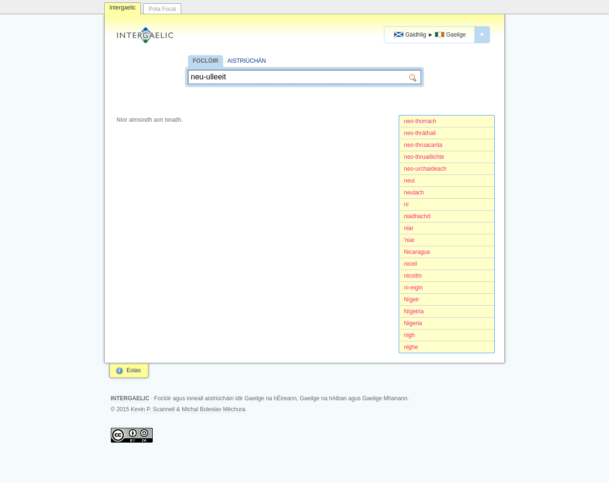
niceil (410, 264)
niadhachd (417, 216)
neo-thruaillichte (424, 157)
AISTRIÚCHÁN (246, 61)
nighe (411, 347)
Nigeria (413, 323)
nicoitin (413, 275)
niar (408, 228)
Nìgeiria (413, 311)
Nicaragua (417, 252)
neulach (414, 192)
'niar (409, 240)
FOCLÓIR (205, 61)
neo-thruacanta (423, 145)
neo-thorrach (420, 121)
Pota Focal (162, 9)
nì (406, 204)
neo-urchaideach (425, 168)
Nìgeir (411, 299)
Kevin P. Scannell (153, 409)
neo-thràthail (420, 133)
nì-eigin (413, 287)
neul (409, 180)
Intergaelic (122, 7)
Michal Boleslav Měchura (213, 409)
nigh (409, 335)
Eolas (134, 370)
